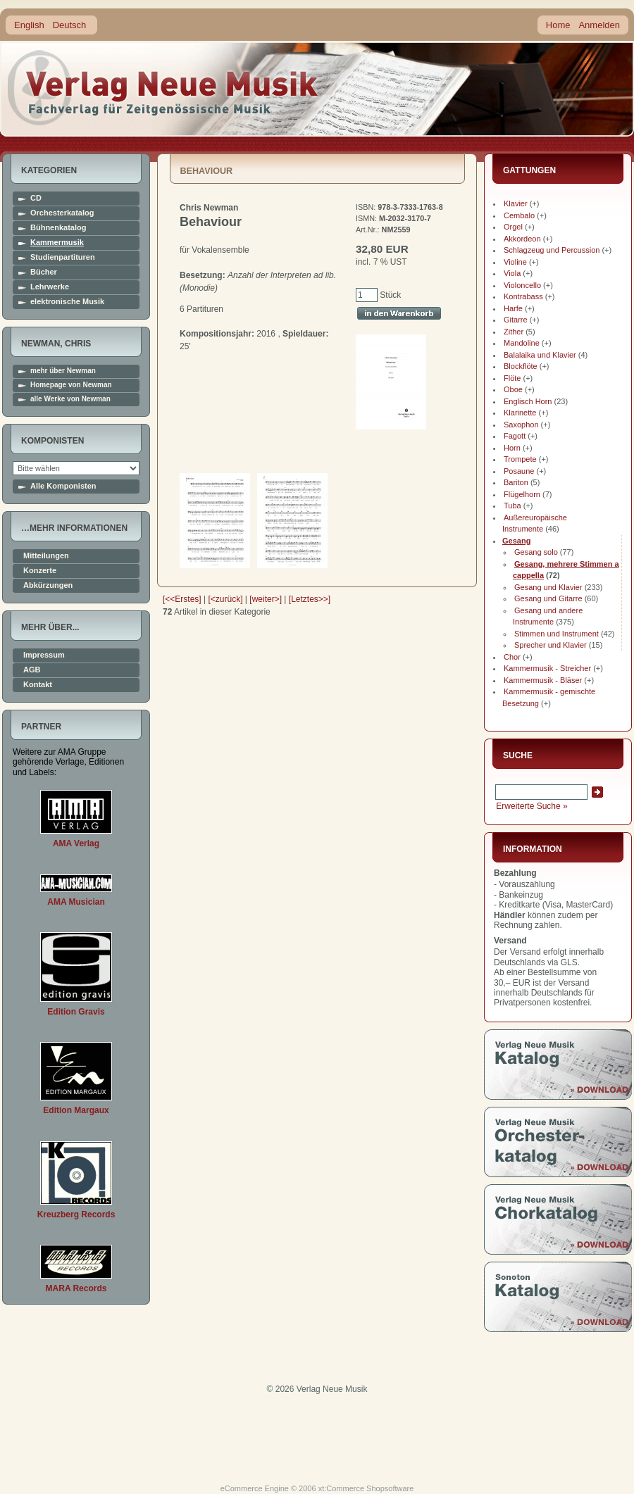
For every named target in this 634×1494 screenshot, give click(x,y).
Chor (512, 657)
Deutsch (70, 25)
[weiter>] (265, 599)
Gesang (516, 540)
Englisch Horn (528, 401)
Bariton (516, 482)
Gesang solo (536, 552)
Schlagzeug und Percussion (551, 250)
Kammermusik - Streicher (547, 668)
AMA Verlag (76, 843)
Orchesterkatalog (62, 213)
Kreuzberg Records (76, 1214)
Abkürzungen (48, 585)
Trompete (520, 459)
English (29, 25)
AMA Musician (76, 902)
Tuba (512, 505)
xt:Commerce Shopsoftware (366, 1488)
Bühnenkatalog (58, 228)
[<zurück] (226, 599)
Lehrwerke (49, 287)
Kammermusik (57, 242)
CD (36, 198)
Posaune (519, 471)
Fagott (515, 436)
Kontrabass (523, 296)
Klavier (516, 203)
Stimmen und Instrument (556, 633)
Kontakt (37, 685)
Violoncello (522, 285)
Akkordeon (522, 238)
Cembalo (519, 215)
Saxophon (521, 424)
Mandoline (522, 343)
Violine (515, 262)
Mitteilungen (46, 556)
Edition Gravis (75, 1012)
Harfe (513, 308)
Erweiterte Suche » (531, 806)
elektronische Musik (67, 302)
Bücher (43, 272)
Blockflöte (520, 366)
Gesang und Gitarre (548, 598)
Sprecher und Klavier (550, 645)
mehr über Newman (63, 371)
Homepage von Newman (71, 385)
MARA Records (76, 1288)
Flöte (512, 378)
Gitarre (516, 319)
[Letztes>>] (309, 599)
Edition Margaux (75, 1110)
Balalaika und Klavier (540, 355)
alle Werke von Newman (70, 399)
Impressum (44, 655)
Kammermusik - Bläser (543, 680)
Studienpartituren (62, 257)
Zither (513, 331)
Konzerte (39, 571)
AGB (31, 670)
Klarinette (520, 412)
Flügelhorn (522, 494)
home (163, 88)
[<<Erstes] (182, 599)
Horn (512, 448)
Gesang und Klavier (548, 587)
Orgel (513, 226)
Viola (512, 273)
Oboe (513, 389)
